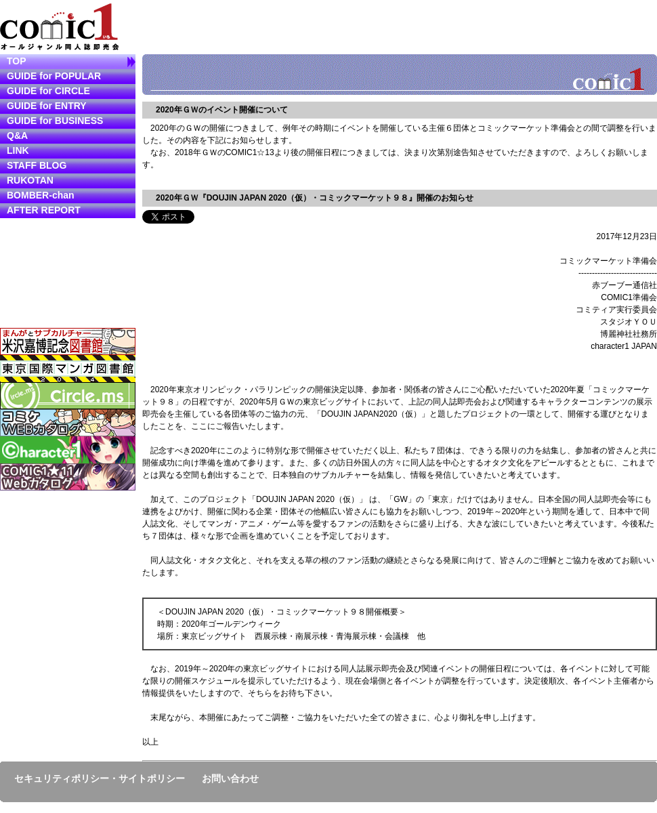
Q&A (17, 135)
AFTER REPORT (44, 210)
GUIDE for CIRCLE (48, 90)
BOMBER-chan (41, 195)
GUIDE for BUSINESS (55, 120)
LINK (18, 150)
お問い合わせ (230, 778)
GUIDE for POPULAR (54, 75)
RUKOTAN (30, 180)
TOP (16, 61)
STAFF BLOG (36, 165)
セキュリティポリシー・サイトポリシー (99, 778)
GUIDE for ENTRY (47, 105)
